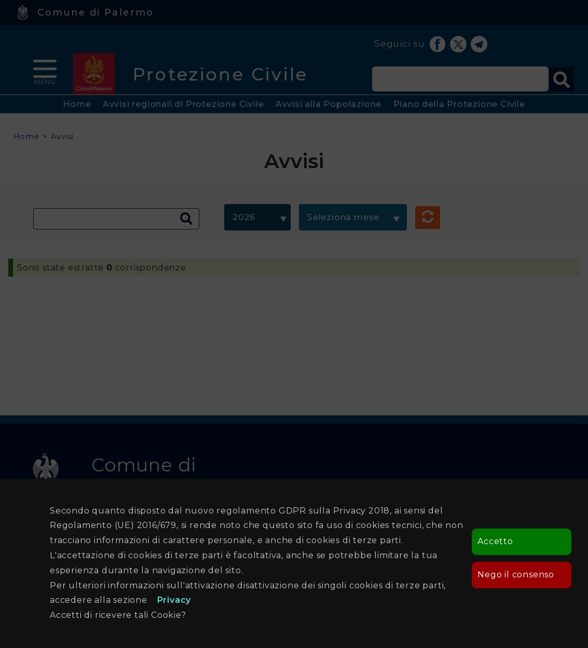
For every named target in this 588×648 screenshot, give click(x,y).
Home (77, 104)
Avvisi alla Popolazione (328, 104)
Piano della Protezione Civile (459, 104)
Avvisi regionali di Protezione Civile (183, 104)
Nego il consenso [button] (515, 574)
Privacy (174, 600)
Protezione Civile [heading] (220, 74)
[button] (427, 217)
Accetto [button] (495, 541)
